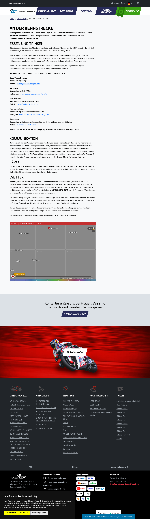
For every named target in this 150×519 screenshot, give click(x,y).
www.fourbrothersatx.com (27, 104)
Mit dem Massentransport (73, 412)
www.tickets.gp (119, 467)
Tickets (75, 467)
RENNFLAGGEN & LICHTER (21, 430)
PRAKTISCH (86, 10)
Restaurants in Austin (98, 408)
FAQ (30, 467)
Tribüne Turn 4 (122, 420)
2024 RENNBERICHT (18, 448)
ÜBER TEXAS (95, 401)
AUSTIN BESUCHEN (106, 11)
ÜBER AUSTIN (95, 405)
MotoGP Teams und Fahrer (20, 405)
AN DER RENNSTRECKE (72, 434)
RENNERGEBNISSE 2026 (19, 434)
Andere (119, 438)
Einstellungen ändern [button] (39, 513)
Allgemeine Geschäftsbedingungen (23, 484)
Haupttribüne (121, 405)
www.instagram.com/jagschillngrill (33, 94)
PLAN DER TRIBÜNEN (45, 428)
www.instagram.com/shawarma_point (34, 114)
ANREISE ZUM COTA (71, 401)
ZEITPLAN (14, 412)
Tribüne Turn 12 (122, 412)
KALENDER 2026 (16, 408)
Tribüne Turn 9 (122, 423)
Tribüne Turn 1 (122, 408)
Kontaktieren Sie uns (75, 313)
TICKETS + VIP (128, 11)
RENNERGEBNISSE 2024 (19, 437)
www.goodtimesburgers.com (28, 83)
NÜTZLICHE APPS (70, 452)
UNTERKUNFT (69, 441)
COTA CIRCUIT (67, 10)
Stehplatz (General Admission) (128, 401)
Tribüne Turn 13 (122, 427)
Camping (66, 449)
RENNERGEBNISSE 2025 (19, 455)
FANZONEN (41, 424)
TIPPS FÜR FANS (16, 426)
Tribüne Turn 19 (122, 431)
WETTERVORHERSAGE (19, 416)
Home (12, 18)
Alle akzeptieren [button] (11, 513)
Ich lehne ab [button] (24, 513)
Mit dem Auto (68, 405)
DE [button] (131, 3)
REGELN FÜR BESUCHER (46, 407)
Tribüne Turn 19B (123, 435)
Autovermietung (69, 426)
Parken (65, 422)
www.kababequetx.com (26, 125)
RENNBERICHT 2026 (18, 401)
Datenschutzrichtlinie (18, 487)
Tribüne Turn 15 (122, 416)
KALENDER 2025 (16, 459)
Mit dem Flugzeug (70, 408)
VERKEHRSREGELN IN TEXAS (75, 437)
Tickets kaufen (75, 352)
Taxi (64, 430)
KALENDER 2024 (16, 451)
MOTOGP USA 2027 (46, 10)
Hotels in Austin (69, 445)
